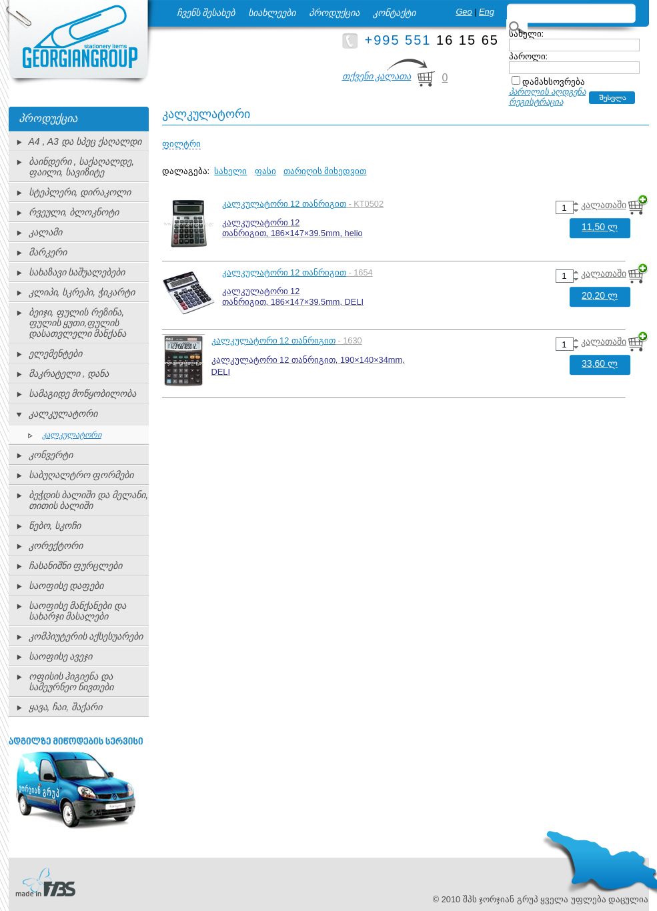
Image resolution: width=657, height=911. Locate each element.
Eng (486, 12)
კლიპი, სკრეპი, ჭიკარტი (82, 292)
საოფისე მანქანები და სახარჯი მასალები (78, 611)
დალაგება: (186, 171)
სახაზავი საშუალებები (77, 272)
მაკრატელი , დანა (69, 373)
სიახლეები (271, 12)
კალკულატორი (63, 413)
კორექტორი (56, 545)
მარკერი (48, 252)
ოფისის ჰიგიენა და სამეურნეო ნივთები (71, 681)
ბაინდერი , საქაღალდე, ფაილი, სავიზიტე (82, 166)
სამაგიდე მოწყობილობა (83, 393)
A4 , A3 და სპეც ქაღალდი (85, 141)
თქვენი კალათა (377, 76)
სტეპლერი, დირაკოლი (80, 192)
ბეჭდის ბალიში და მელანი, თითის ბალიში (89, 500)
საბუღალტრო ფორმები (81, 475)
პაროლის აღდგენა (547, 92)
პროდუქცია (334, 12)
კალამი (45, 232)
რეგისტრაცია (536, 102)
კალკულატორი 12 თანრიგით (284, 204)
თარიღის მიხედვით (325, 171)
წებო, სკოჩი (55, 525)
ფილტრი (181, 144)
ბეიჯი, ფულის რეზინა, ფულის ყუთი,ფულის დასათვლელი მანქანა (78, 323)
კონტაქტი (394, 12)
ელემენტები (55, 353)
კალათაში (603, 204)
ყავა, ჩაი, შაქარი (66, 707)
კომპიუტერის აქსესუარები (86, 636)
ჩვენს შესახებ (206, 12)
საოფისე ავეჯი (61, 656)
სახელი (230, 171)
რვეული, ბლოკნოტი (74, 212)
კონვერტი (51, 454)
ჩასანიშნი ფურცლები (76, 565)
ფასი (265, 171)
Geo (464, 12)
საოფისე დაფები (66, 585)
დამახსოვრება (553, 82)
